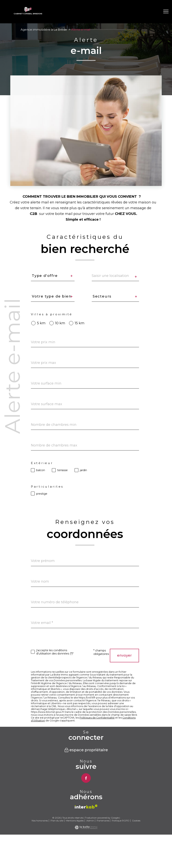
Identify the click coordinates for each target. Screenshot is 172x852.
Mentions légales (75, 820)
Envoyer (124, 655)
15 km (79, 323)
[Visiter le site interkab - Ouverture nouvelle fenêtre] (86, 807)
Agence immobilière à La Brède (44, 29)
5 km (41, 323)
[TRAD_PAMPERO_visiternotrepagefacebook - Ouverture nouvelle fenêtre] (86, 778)
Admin (90, 820)
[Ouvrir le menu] (166, 12)
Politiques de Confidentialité (97, 717)
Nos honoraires (40, 820)
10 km (60, 323)
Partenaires (103, 820)
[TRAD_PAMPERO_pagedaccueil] (28, 13)
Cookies (136, 820)
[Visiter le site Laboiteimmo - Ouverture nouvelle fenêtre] (86, 828)
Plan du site (57, 820)
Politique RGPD (120, 820)
